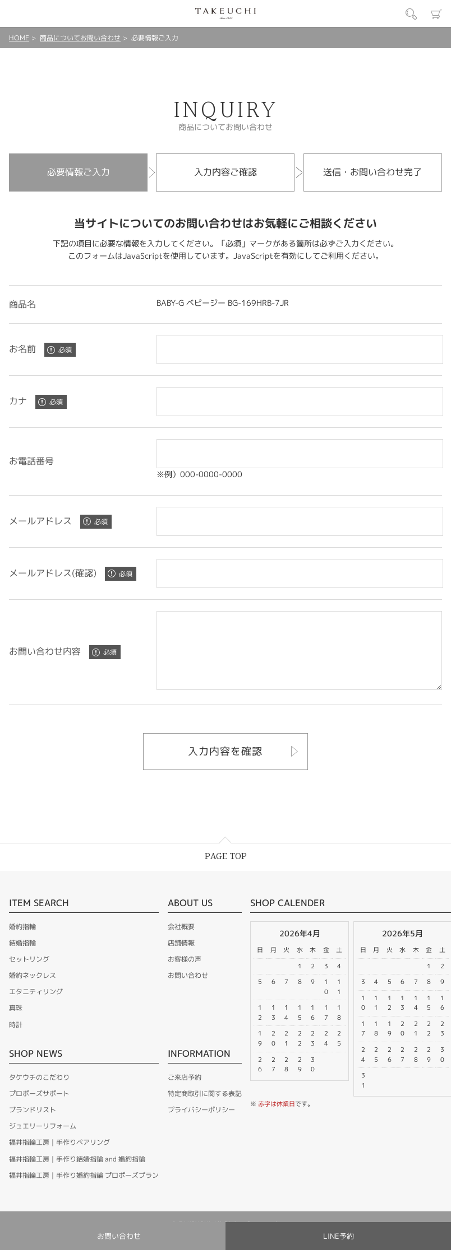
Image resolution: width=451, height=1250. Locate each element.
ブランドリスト (32, 1125)
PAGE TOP (226, 872)
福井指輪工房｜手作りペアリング (59, 1157)
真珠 (15, 1023)
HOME (19, 38)
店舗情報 (181, 958)
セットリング (29, 974)
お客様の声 (184, 974)
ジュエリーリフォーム (42, 1141)
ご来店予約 (184, 1092)
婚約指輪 (22, 941)
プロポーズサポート (39, 1108)
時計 (15, 1039)
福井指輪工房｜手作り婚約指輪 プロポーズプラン (84, 1190)
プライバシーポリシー (201, 1125)
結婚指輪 (22, 958)
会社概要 (181, 941)
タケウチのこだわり (39, 1092)
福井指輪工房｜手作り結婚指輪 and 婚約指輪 (77, 1174)
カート (436, 14)
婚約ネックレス (32, 990)
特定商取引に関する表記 (205, 1108)
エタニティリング (36, 1006)
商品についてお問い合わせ (80, 38)
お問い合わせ (188, 990)
